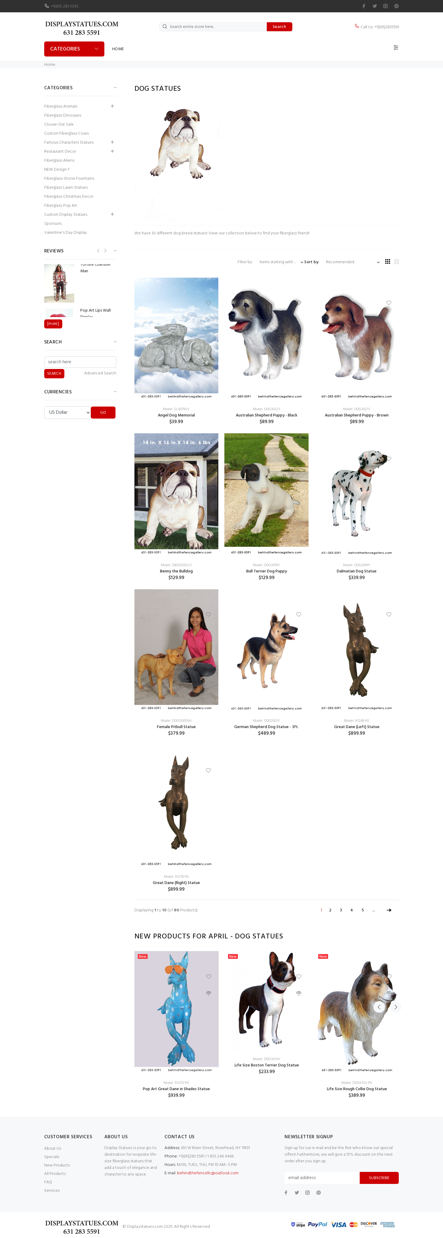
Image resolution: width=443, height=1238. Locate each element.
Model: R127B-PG (176, 877)
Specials (51, 1157)
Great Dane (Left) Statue (357, 727)
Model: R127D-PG (176, 1083)
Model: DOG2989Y (356, 565)
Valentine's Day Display (65, 232)
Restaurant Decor (60, 151)
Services (52, 1190)
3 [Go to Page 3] (341, 910)
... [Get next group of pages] (373, 910)
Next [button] (393, 936)
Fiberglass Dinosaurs (62, 115)
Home (118, 49)
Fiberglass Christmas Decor (68, 196)
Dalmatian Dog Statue (357, 571)
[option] (176, 1025)
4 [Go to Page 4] (351, 910)
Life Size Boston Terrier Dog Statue (267, 1065)
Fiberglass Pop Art (60, 205)
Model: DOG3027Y (356, 409)
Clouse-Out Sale (59, 124)
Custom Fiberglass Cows (66, 133)
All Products (55, 1173)
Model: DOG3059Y (266, 565)
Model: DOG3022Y (266, 409)
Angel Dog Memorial (176, 415)
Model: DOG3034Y (266, 1059)
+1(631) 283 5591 (64, 6)
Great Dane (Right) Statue (176, 883)
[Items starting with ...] (279, 262)
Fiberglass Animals (60, 106)
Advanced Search (100, 373)
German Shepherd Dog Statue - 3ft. (266, 727)
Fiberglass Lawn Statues (66, 187)
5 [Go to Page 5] (362, 910)
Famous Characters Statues (69, 142)
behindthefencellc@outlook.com (207, 1173)
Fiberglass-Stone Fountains (69, 178)
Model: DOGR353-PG (356, 1083)
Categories (65, 49)
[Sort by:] (350, 262)
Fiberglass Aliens (59, 160)
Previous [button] (379, 936)
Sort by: (311, 262)
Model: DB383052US (176, 565)
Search (279, 26)
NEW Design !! (56, 169)
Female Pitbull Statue (176, 727)
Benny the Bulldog (176, 571)
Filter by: (246, 262)
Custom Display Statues (65, 214)
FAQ (48, 1182)
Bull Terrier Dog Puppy (266, 571)
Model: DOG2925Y (266, 721)
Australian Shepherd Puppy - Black (266, 415)
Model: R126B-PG (356, 721)
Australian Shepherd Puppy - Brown (357, 415)
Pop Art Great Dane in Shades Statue (176, 1089)
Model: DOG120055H (176, 721)
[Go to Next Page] (389, 910)
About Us (52, 1148)
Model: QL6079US (176, 409)
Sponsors (53, 223)
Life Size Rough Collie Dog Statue (357, 1089)
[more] (53, 324)
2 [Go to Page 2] (330, 910)
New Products (57, 1165)
